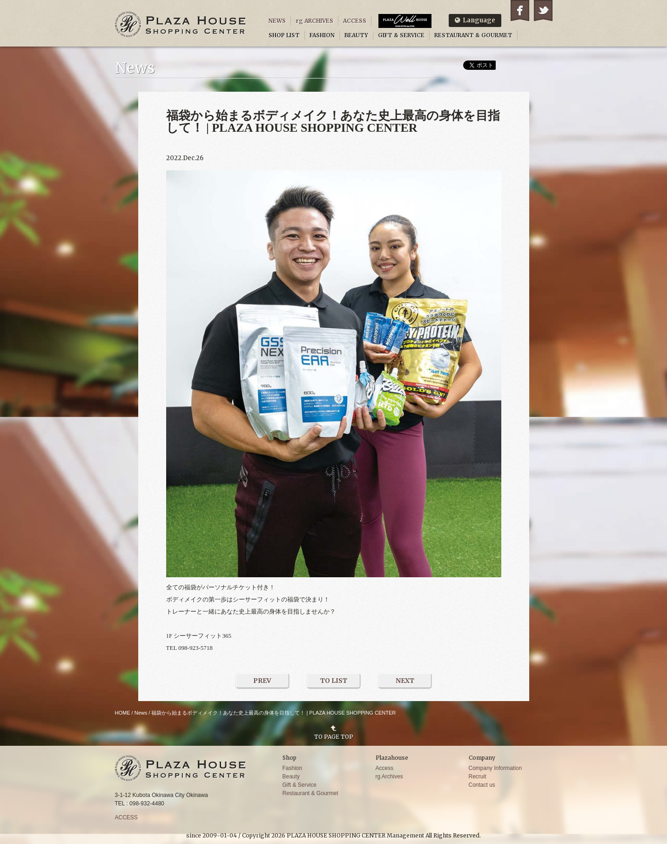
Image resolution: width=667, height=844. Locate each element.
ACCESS (354, 20)
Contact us (482, 785)
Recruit (477, 776)
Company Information (495, 768)
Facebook (520, 10)
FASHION (322, 35)
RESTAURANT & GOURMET (473, 35)
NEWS (277, 20)
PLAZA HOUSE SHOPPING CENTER (180, 24)
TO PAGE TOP (333, 736)
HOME (122, 713)
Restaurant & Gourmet (310, 793)
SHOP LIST (284, 35)
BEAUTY (356, 35)
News (141, 713)
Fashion (293, 768)
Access (385, 768)
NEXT (405, 680)
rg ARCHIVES (314, 20)
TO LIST (333, 680)
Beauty (291, 776)
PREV (262, 680)
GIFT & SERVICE (401, 35)
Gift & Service (300, 785)
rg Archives (389, 776)
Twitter (543, 10)
